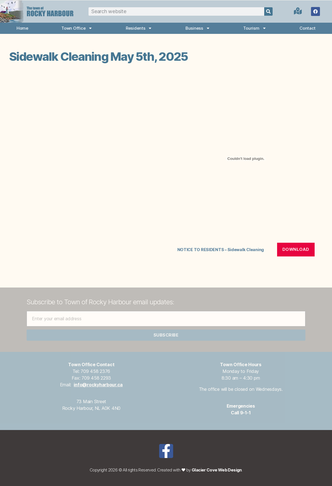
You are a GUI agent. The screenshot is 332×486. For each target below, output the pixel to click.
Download (295, 249)
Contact (307, 28)
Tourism (254, 28)
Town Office (76, 28)
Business (197, 28)
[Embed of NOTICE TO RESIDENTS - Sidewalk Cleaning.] (246, 159)
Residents (139, 28)
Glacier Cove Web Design (217, 470)
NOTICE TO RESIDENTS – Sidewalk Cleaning (220, 249)
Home (22, 28)
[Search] (268, 11)
